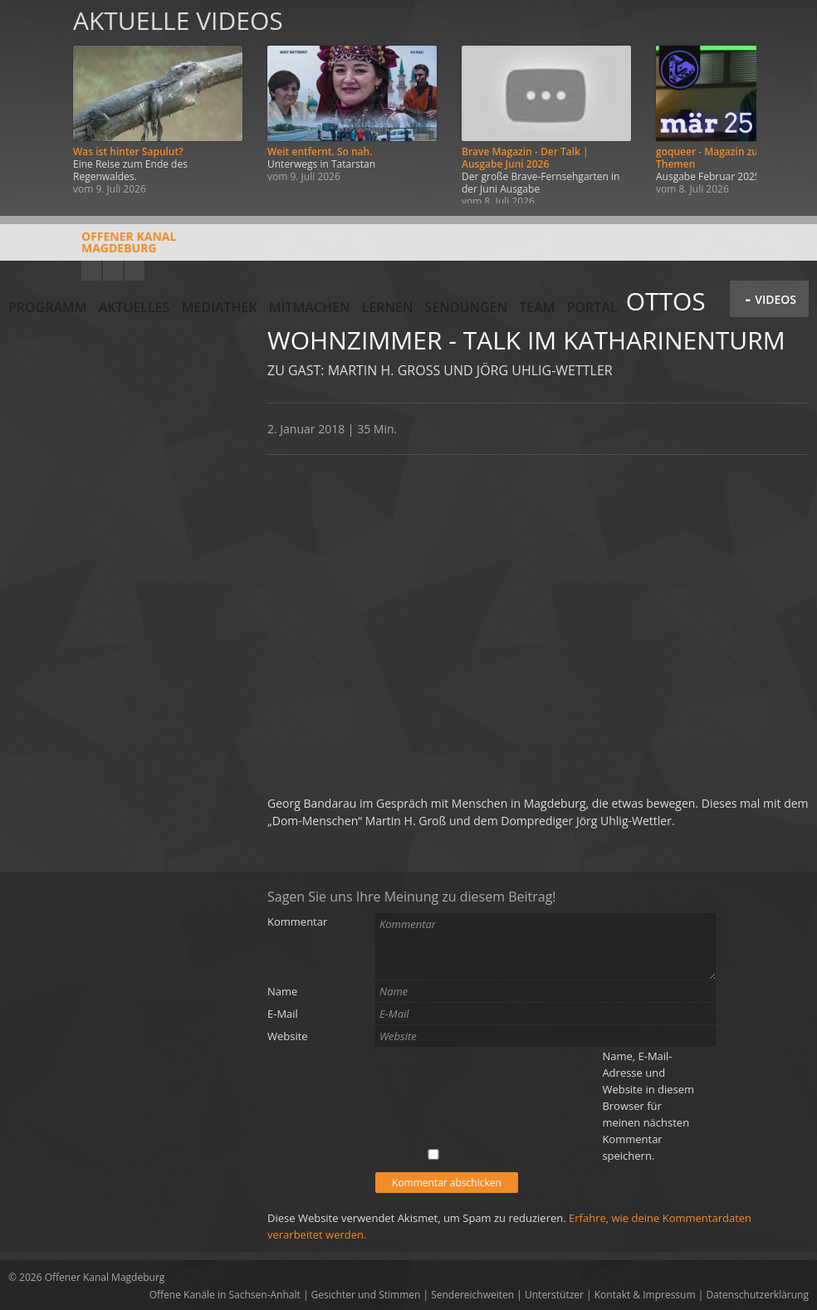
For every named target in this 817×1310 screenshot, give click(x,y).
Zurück (31, 101)
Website (287, 1036)
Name (282, 991)
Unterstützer (554, 1295)
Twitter (134, 271)
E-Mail (282, 1013)
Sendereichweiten (472, 1295)
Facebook (113, 271)
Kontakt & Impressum (645, 1295)
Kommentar (297, 921)
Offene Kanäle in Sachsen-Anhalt (225, 1295)
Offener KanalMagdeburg (92, 248)
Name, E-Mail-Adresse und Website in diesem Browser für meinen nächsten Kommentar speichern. (648, 1105)
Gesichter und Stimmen (366, 1295)
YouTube (91, 271)
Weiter (785, 101)
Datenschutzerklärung (757, 1295)
